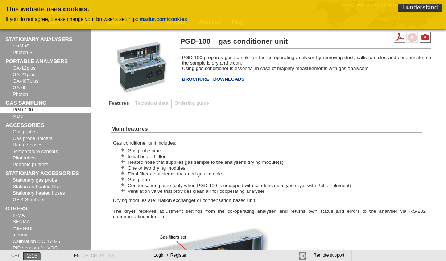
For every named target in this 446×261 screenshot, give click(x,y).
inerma (20, 234)
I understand (420, 7)
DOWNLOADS (229, 79)
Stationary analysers (39, 39)
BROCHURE (196, 79)
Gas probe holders (33, 138)
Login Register (170, 255)
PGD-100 (23, 109)
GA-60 (20, 87)
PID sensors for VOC (35, 247)
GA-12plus (24, 68)
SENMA (21, 221)
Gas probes (25, 131)
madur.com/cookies (163, 19)
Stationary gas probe (35, 180)
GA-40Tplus (25, 81)
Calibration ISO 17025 (36, 241)
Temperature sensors (35, 151)
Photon (20, 94)
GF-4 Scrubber (29, 199)
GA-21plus (24, 74)
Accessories (24, 125)
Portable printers (30, 164)
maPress (22, 228)
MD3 (18, 116)
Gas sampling (25, 103)
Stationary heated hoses (39, 193)
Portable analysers (36, 61)
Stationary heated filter (37, 186)
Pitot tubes (24, 158)
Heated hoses (27, 145)
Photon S (23, 52)
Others (16, 208)
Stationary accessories (42, 173)
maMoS (21, 46)
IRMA (19, 215)
